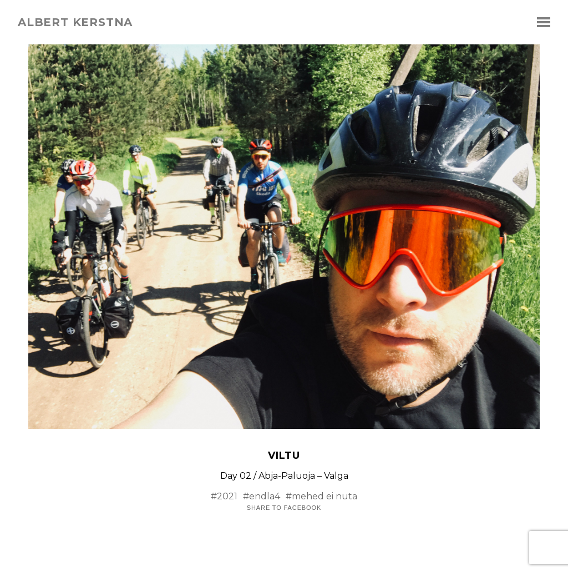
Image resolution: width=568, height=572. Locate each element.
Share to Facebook (284, 508)
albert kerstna (75, 22)
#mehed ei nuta (321, 496)
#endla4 (261, 496)
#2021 (224, 496)
